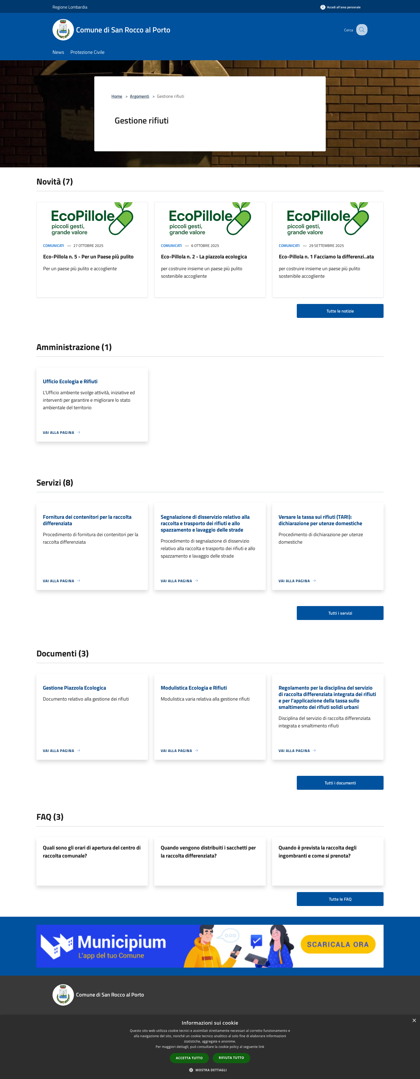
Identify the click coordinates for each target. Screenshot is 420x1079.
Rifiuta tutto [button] (231, 1057)
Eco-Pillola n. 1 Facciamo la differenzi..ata (326, 256)
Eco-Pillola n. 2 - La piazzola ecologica (204, 256)
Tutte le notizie (340, 311)
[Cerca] (361, 29)
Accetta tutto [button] (189, 1058)
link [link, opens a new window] (261, 1046)
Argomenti (139, 96)
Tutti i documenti (340, 783)
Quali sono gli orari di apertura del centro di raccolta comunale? (92, 851)
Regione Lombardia (69, 7)
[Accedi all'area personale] (340, 7)
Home (116, 96)
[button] (210, 1070)
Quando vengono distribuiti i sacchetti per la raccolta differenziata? (208, 851)
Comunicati (53, 245)
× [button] (414, 1021)
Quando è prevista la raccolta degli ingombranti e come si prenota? (318, 851)
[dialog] (210, 1047)
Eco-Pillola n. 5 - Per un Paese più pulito (88, 256)
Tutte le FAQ (340, 899)
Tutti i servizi (340, 613)
